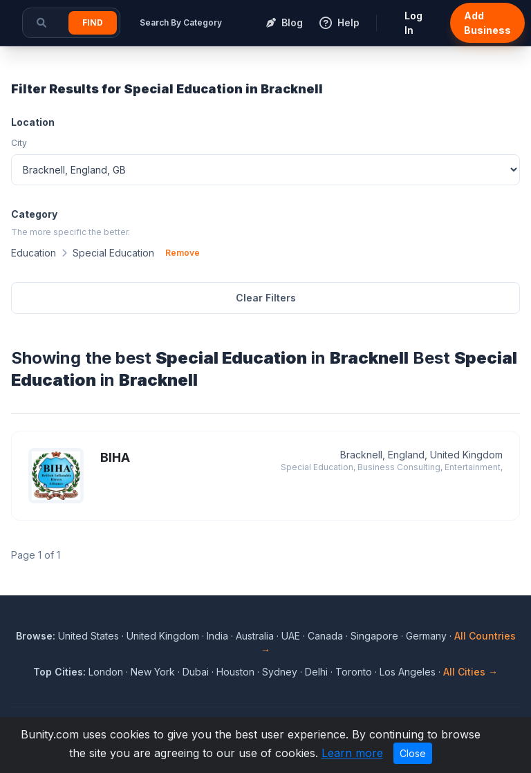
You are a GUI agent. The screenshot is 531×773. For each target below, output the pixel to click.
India (217, 636)
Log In (413, 23)
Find (92, 22)
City (19, 143)
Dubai (196, 672)
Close (413, 753)
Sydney (279, 672)
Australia (255, 636)
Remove (182, 253)
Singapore (374, 636)
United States (88, 636)
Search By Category (181, 22)
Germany (426, 636)
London (105, 672)
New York (153, 672)
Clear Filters (266, 298)
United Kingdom (163, 636)
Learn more (352, 753)
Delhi (316, 672)
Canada (325, 636)
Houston (235, 672)
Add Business (487, 23)
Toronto (353, 672)
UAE (290, 636)
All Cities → (470, 672)
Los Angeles (408, 672)
